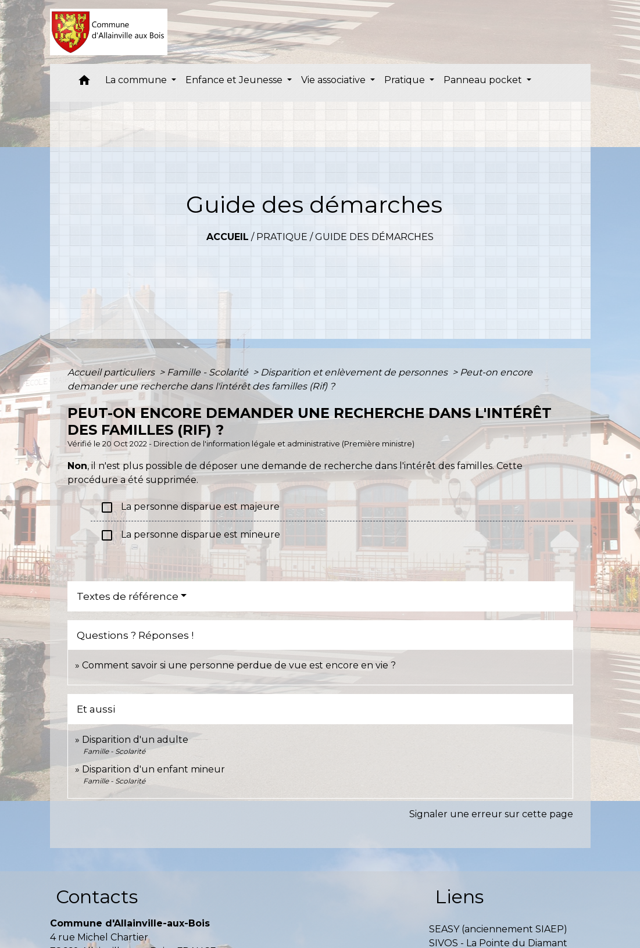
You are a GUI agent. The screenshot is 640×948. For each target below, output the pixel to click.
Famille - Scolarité (209, 372)
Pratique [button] (405, 79)
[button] (84, 83)
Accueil (227, 236)
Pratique (282, 236)
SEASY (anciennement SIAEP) (498, 929)
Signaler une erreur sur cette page (491, 814)
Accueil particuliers (112, 372)
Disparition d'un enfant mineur (153, 769)
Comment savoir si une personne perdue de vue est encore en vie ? (239, 665)
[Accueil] (109, 32)
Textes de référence (127, 596)
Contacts (97, 896)
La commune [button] (137, 79)
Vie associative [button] (334, 79)
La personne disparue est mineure (190, 535)
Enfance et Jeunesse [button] (235, 79)
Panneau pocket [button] (484, 79)
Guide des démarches (374, 236)
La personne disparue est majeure (190, 507)
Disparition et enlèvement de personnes (355, 372)
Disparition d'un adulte (135, 739)
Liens (459, 896)
